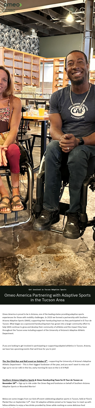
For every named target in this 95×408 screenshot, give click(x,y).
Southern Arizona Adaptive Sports (18, 380)
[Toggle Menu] (91, 7)
